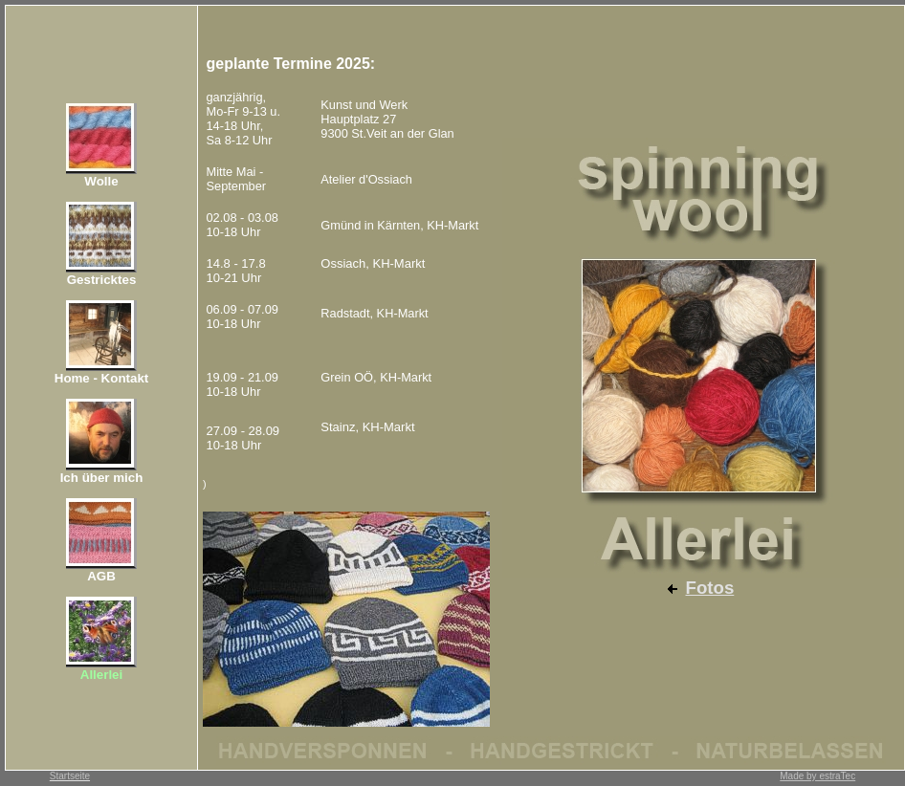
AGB (101, 576)
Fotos (710, 588)
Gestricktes (102, 280)
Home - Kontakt (101, 378)
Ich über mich (101, 477)
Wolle (101, 181)
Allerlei (101, 674)
